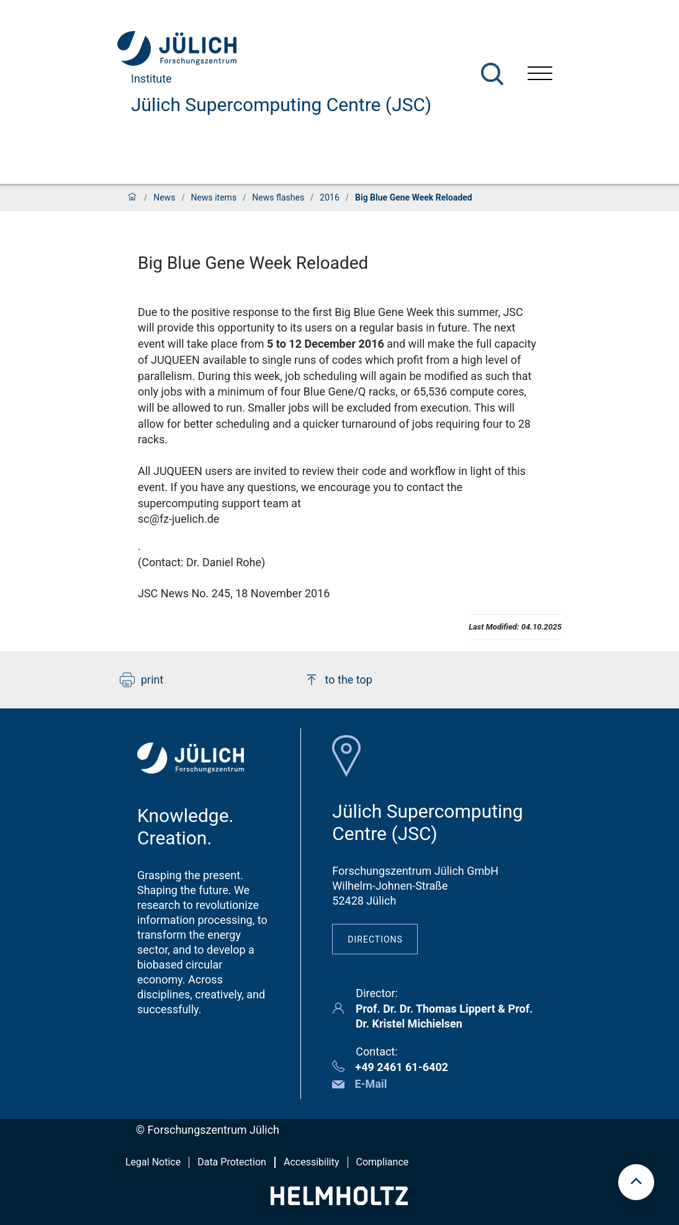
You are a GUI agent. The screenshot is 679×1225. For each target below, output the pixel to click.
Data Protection (231, 1162)
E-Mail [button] (370, 1083)
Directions (375, 939)
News (164, 197)
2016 (329, 197)
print (141, 679)
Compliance (382, 1162)
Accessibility (312, 1162)
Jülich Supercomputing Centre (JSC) (281, 104)
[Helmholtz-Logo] (339, 1201)
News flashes (278, 197)
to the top (338, 679)
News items (214, 197)
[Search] (492, 74)
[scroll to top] (636, 1182)
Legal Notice (153, 1162)
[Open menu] (540, 75)
